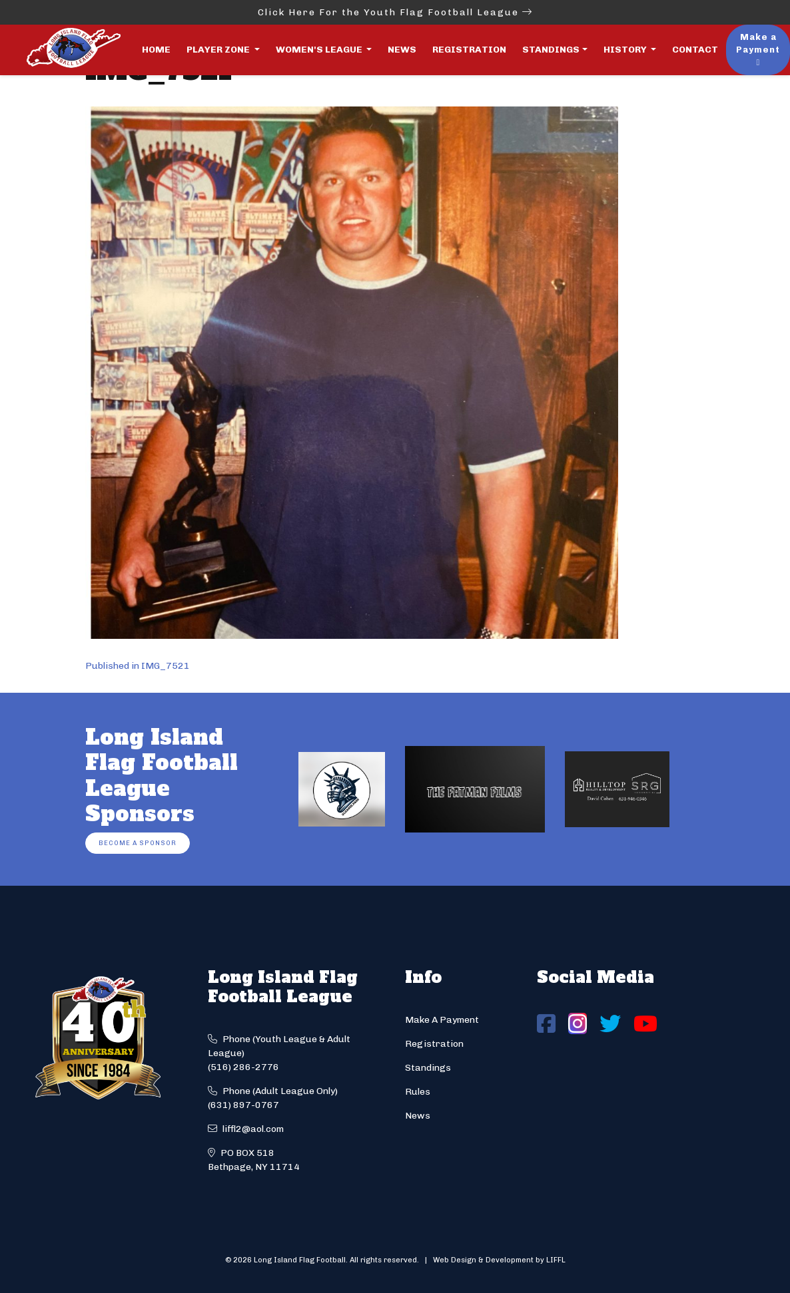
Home (156, 49)
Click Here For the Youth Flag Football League (395, 12)
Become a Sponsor (138, 842)
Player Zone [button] (219, 49)
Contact (695, 49)
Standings (551, 49)
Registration (469, 49)
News (402, 49)
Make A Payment (442, 1019)
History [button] (626, 49)
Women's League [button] (320, 49)
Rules (417, 1091)
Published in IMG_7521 (137, 665)
